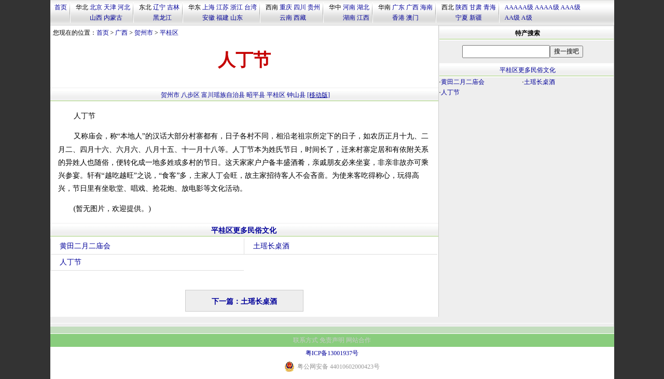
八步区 (190, 95)
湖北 (363, 7)
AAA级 (570, 7)
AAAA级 (547, 7)
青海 (489, 7)
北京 (96, 7)
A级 (526, 17)
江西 (363, 17)
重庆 (286, 7)
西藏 (300, 17)
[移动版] (318, 95)
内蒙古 (113, 17)
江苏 (222, 7)
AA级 (512, 17)
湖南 (349, 17)
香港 (398, 17)
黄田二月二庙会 (85, 246)
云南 (286, 17)
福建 (222, 17)
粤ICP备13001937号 (332, 353)
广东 (398, 7)
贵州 (314, 7)
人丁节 (70, 262)
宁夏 (461, 17)
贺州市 (143, 32)
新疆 (475, 17)
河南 (349, 7)
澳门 (412, 17)
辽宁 (159, 7)
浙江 (236, 7)
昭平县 (255, 95)
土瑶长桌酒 (271, 246)
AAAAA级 (519, 7)
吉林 (173, 7)
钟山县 (296, 95)
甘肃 (475, 7)
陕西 (461, 7)
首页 (60, 7)
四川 (300, 7)
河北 (124, 7)
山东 (236, 17)
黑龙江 (162, 17)
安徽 (208, 17)
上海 (208, 7)
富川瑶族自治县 (223, 95)
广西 (412, 7)
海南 (426, 7)
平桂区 (169, 32)
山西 (96, 17)
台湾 (250, 7)
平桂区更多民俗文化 (243, 230)
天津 (110, 7)
